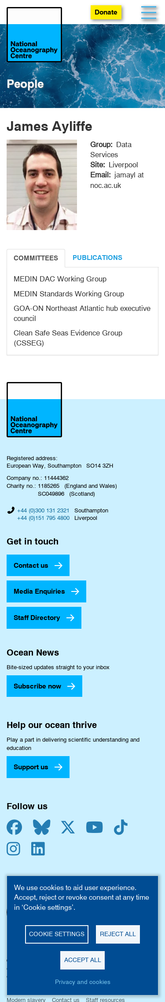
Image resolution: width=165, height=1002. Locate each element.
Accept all (82, 959)
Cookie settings (56, 933)
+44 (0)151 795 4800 (43, 517)
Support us (31, 767)
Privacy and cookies (82, 981)
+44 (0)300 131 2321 (43, 510)
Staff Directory (37, 617)
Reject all (118, 933)
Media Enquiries (39, 591)
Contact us (31, 565)
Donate (106, 12)
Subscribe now (37, 686)
